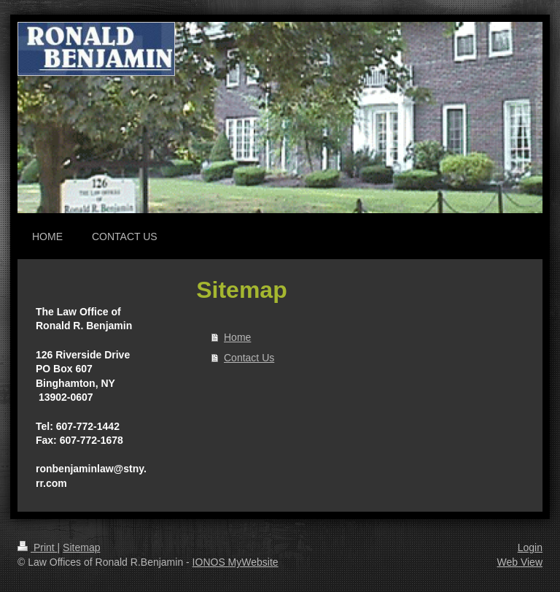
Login (530, 547)
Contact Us (249, 358)
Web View (519, 562)
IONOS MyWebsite (235, 562)
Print (38, 547)
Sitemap (81, 547)
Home (237, 337)
